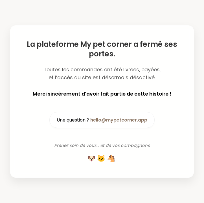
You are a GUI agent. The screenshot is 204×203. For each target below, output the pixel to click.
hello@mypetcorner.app (118, 120)
